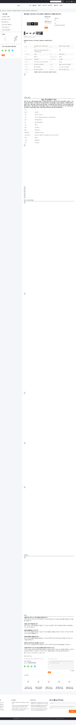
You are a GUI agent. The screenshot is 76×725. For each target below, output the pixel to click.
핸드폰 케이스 (5, 19)
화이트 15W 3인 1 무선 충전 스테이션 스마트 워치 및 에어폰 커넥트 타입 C (20, 709)
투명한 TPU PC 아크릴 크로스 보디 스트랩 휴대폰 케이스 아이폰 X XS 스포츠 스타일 (39, 703)
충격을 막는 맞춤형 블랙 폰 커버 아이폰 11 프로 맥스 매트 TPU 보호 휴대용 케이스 (39, 706)
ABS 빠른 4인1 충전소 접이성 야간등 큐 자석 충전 (59, 688)
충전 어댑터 (4, 22)
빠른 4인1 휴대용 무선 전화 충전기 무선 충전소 (38, 688)
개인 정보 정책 (16, 718)
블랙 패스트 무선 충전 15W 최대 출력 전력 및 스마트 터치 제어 (69, 688)
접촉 (46, 27)
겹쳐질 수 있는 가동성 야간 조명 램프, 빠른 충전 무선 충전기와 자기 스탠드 (49, 688)
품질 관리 (56, 5)
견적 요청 (68, 1)
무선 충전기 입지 (41, 652)
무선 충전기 (9, 10)
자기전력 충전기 (34, 652)
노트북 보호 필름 (5, 29)
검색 (62, 1)
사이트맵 (2, 709)
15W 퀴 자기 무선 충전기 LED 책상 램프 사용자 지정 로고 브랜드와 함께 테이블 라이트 (28, 688)
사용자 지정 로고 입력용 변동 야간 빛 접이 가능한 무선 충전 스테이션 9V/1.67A (20, 706)
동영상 (39, 5)
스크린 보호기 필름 (6, 24)
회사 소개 (44, 5)
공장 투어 (50, 5)
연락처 (61, 5)
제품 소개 (34, 5)
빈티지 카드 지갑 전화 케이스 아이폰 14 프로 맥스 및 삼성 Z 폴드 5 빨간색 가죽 (39, 709)
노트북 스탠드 (5, 27)
